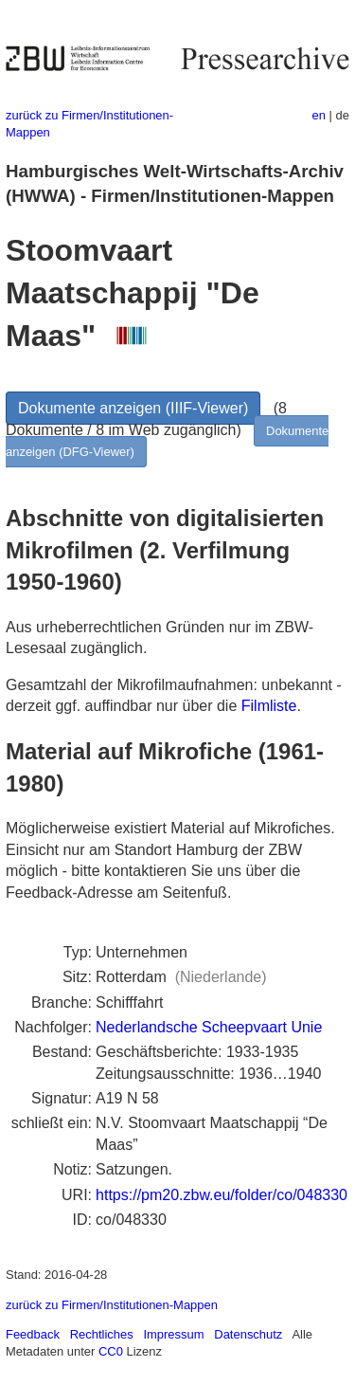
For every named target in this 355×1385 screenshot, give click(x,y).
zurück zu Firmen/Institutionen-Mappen (112, 1305)
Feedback (33, 1334)
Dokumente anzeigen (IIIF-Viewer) (133, 408)
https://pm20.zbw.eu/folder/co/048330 (221, 1195)
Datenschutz (248, 1334)
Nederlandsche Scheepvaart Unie (209, 1027)
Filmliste (269, 706)
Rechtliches (101, 1334)
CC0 (110, 1351)
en (319, 115)
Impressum (173, 1334)
